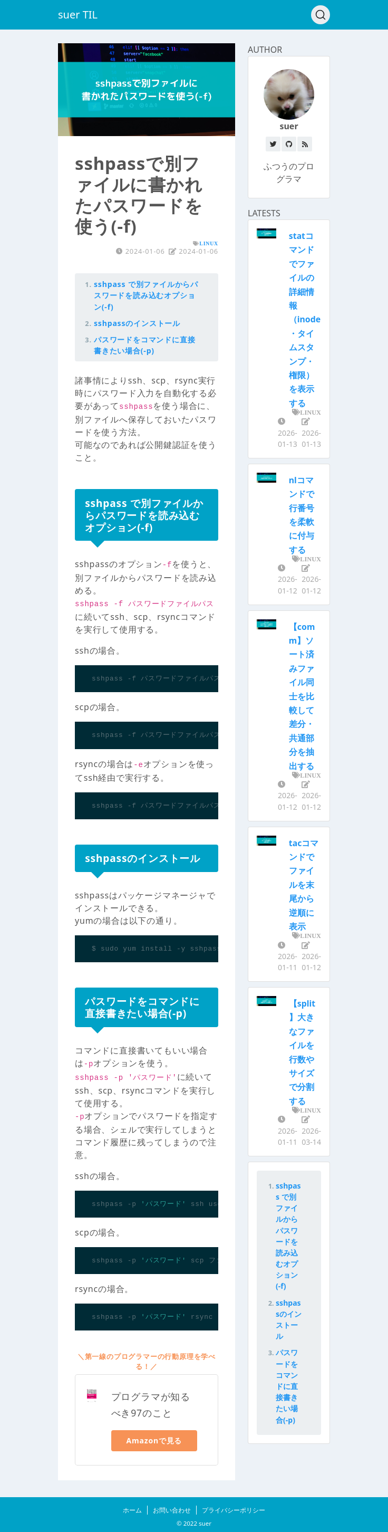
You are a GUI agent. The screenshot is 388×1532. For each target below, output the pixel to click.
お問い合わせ (172, 1510)
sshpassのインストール (137, 323)
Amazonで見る (154, 1440)
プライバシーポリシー (233, 1510)
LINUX (208, 243)
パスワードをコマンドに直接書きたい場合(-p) (287, 1385)
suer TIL (78, 14)
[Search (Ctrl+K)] (320, 14)
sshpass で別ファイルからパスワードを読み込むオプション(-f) (146, 295)
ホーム (132, 1510)
